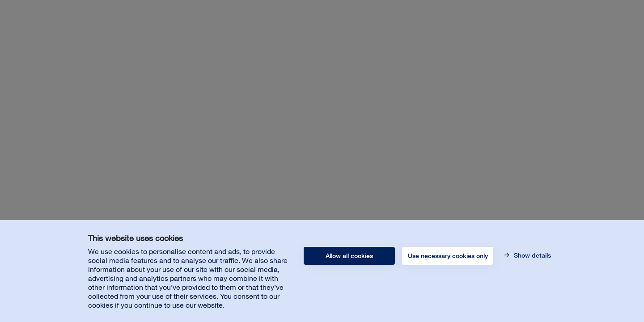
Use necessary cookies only (448, 256)
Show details (531, 255)
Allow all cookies (349, 256)
